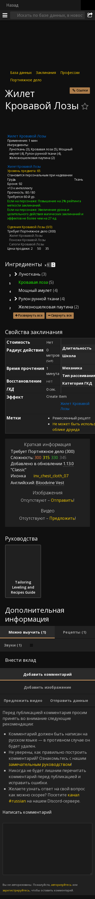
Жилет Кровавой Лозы (24, 166)
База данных (21, 72)
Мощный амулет (35, 290)
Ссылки (82, 90)
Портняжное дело (26, 79)
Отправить (62, 500)
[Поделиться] (90, 15)
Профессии (70, 72)
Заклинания (46, 72)
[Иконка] (14, 123)
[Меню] (5, 15)
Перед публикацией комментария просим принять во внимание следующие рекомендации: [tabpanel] (47, 801)
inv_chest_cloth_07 (47, 476)
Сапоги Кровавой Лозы (26, 244)
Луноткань (17, 149)
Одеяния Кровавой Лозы (26, 227)
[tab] (27, 632)
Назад (12, 5)
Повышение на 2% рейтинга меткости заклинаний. (44, 203)
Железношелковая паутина (29, 158)
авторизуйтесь (61, 885)
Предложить (62, 518)
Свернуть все (61, 315)
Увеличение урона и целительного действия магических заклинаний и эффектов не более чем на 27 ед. (45, 214)
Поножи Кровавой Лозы (27, 240)
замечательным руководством (40, 764)
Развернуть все (30, 315)
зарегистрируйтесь (16, 890)
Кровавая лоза (42, 149)
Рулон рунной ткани (40, 153)
